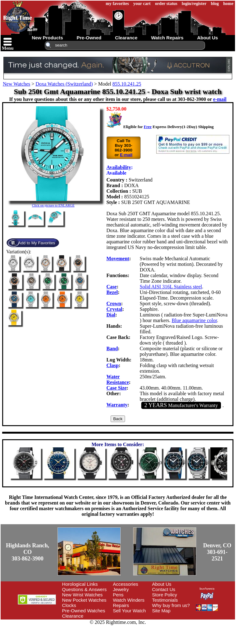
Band (112, 348)
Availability (119, 167)
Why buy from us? (171, 605)
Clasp (113, 365)
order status (166, 3)
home (228, 3)
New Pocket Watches (84, 600)
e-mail (220, 99)
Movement (118, 258)
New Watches (16, 84)
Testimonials (165, 600)
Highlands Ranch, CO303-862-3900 (27, 552)
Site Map (161, 610)
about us (207, 37)
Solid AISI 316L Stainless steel (171, 286)
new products (47, 37)
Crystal (114, 309)
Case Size (117, 388)
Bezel (112, 292)
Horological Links (80, 584)
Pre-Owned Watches (83, 610)
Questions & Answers (84, 589)
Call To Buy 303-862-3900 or (123, 147)
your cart (142, 3)
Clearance (72, 616)
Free (148, 126)
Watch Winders (128, 600)
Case (112, 286)
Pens (118, 594)
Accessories (125, 584)
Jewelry (121, 589)
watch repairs (167, 37)
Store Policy (164, 594)
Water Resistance (118, 379)
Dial (111, 314)
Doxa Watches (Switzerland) (64, 84)
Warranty (117, 404)
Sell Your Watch (129, 610)
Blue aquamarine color (194, 320)
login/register (194, 3)
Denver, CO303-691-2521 (217, 552)
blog (215, 3)
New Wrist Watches (82, 594)
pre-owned (89, 37)
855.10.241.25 (126, 84)
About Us (162, 584)
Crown (114, 303)
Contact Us (163, 589)
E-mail (126, 154)
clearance (126, 37)
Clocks (69, 605)
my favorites (117, 3)
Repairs (121, 605)
